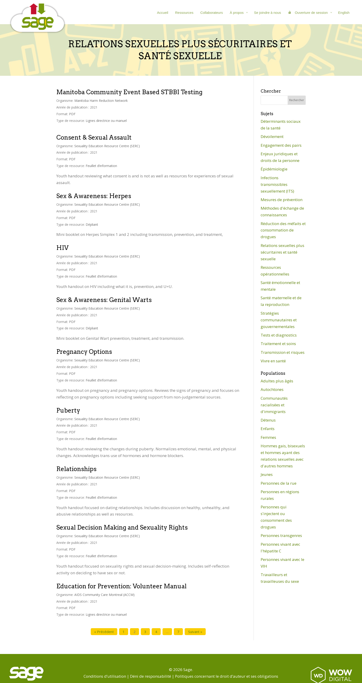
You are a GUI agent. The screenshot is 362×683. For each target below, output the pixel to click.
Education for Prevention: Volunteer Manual (121, 586)
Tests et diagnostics (279, 335)
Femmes (268, 437)
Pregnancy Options (84, 351)
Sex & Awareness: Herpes (93, 195)
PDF (72, 114)
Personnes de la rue (278, 483)
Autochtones (272, 389)
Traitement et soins (278, 343)
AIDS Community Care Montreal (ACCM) (104, 594)
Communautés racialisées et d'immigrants (274, 405)
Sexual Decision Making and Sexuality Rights (122, 527)
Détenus (268, 420)
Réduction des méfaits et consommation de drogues (283, 230)
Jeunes (267, 474)
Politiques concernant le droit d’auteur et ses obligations (226, 676)
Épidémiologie (274, 169)
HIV (62, 247)
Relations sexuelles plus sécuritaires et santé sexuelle (282, 252)
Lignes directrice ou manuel (106, 120)
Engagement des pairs (281, 145)
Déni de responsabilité (150, 676)
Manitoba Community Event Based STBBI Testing (129, 92)
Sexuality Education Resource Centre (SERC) (107, 146)
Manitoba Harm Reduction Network (101, 100)
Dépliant (92, 224)
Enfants (268, 428)
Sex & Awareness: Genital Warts (104, 299)
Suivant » (195, 631)
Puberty (68, 410)
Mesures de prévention (281, 199)
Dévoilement (272, 136)
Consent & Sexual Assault (94, 137)
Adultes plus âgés (277, 381)
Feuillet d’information (101, 166)
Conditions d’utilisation (105, 676)
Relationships (76, 468)
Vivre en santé (273, 360)
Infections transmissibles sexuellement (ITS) (277, 184)
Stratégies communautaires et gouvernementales (279, 320)
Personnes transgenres (281, 535)
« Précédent (104, 631)
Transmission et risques (283, 352)
